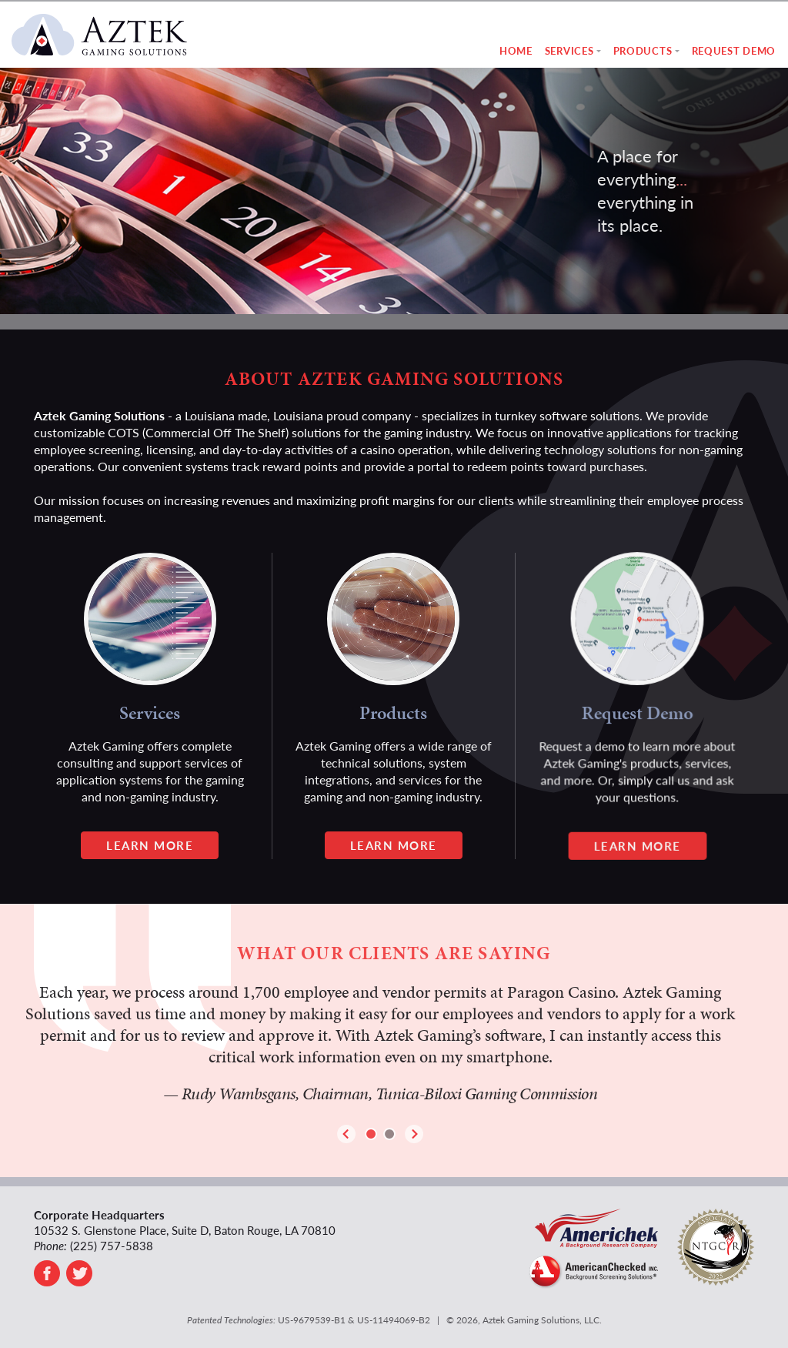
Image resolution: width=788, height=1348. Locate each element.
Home (516, 51)
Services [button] (569, 51)
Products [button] (643, 51)
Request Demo (734, 51)
